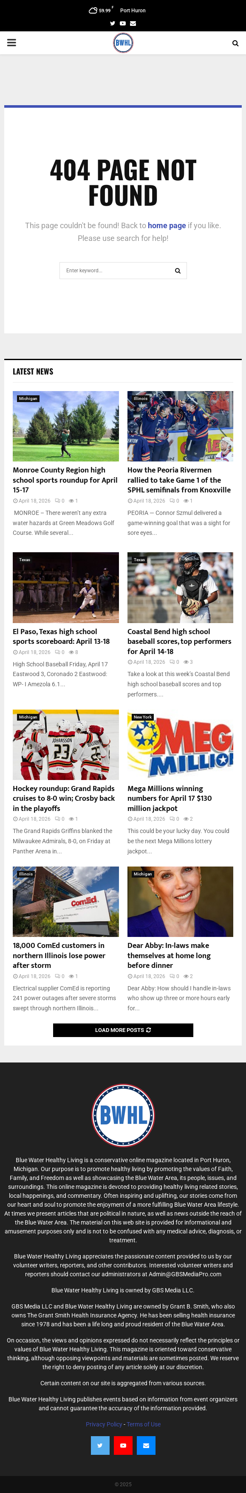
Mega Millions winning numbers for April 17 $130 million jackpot (169, 799)
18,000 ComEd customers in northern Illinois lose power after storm (59, 955)
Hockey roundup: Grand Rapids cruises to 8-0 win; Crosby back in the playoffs (64, 799)
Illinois (140, 398)
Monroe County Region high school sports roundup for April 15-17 (65, 480)
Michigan (28, 398)
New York (143, 717)
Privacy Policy (104, 1424)
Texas (24, 559)
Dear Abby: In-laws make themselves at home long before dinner (169, 955)
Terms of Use (144, 1424)
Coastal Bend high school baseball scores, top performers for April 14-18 (179, 642)
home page (167, 225)
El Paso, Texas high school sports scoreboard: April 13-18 (61, 637)
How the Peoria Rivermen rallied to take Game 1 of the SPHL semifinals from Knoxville (179, 480)
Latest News (33, 371)
